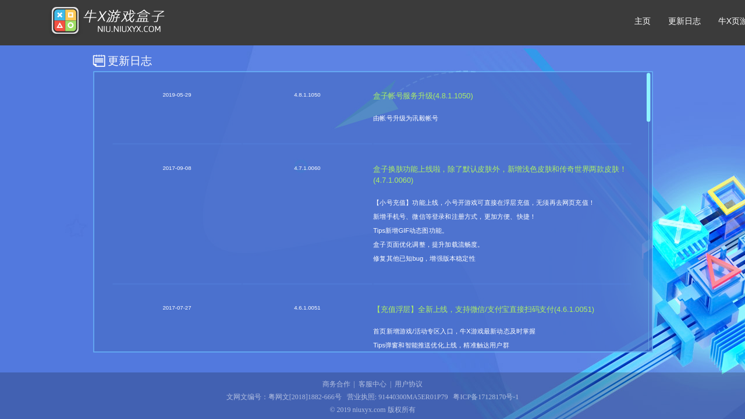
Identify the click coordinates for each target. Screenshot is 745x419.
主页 (642, 21)
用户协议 (409, 384)
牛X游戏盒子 (106, 22)
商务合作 (336, 384)
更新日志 (684, 21)
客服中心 (372, 384)
